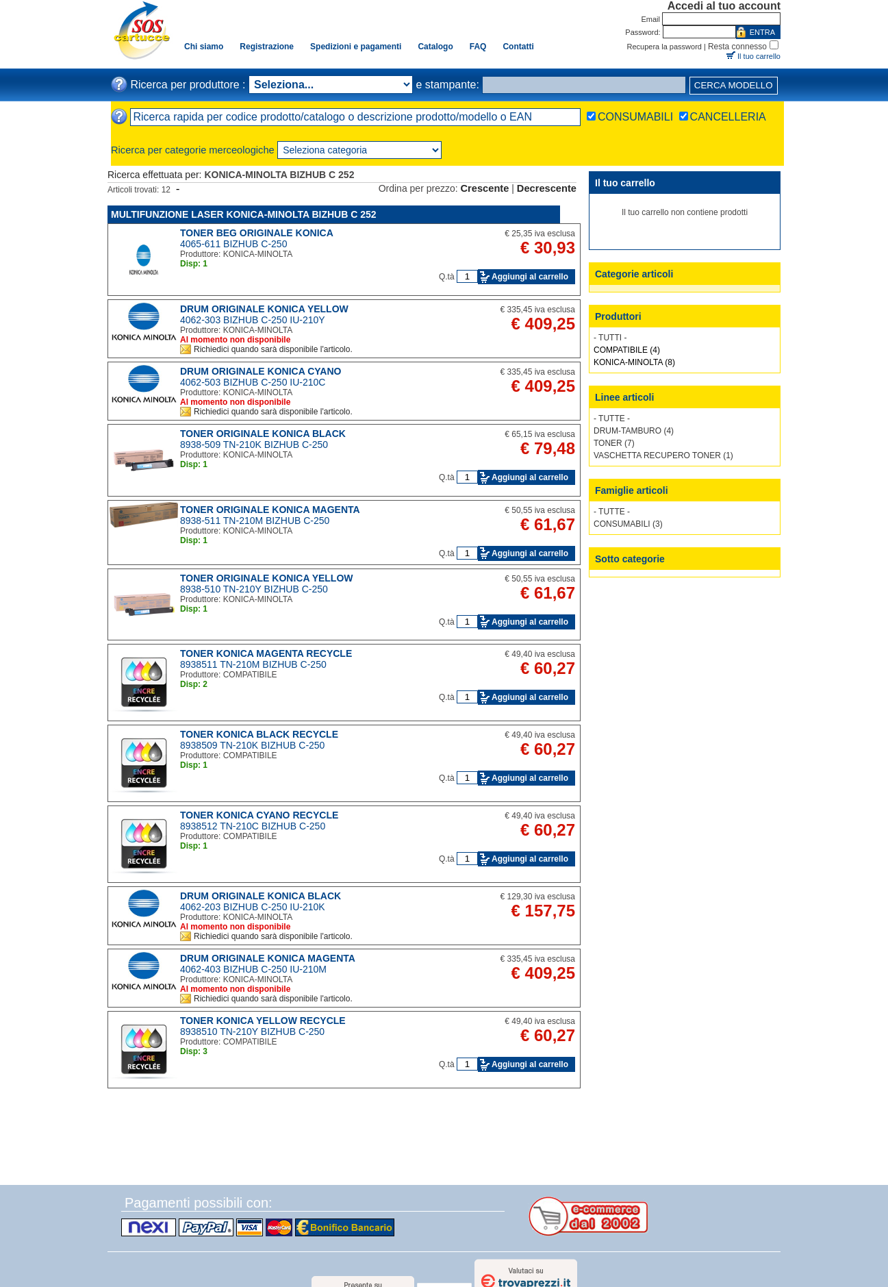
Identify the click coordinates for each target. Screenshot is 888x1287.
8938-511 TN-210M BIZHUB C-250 (254, 520)
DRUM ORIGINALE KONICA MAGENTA (267, 958)
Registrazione (267, 46)
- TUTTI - (610, 337)
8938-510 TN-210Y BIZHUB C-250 (254, 589)
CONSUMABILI (635, 117)
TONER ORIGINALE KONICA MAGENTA (270, 509)
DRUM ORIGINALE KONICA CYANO (260, 371)
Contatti (518, 46)
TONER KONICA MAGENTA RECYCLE (266, 653)
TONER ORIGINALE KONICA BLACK (263, 433)
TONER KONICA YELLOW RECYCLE (263, 1020)
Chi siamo (203, 46)
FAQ (478, 46)
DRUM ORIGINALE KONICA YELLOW (264, 308)
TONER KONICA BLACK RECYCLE (259, 734)
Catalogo (435, 46)
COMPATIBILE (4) (627, 350)
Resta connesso (737, 46)
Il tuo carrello (759, 56)
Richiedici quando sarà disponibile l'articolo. (273, 349)
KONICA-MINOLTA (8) (634, 362)
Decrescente (546, 188)
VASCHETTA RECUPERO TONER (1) (663, 455)
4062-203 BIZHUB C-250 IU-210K (252, 906)
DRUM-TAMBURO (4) (634, 431)
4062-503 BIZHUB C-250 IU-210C (252, 382)
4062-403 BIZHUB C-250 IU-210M (253, 969)
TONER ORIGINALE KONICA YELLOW (266, 578)
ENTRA (762, 32)
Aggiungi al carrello (530, 277)
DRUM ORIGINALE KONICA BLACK (260, 895)
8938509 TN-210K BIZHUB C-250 (252, 745)
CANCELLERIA (728, 117)
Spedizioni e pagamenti (355, 46)
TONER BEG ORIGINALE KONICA (256, 232)
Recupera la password (664, 46)
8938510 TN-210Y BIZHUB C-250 (252, 1031)
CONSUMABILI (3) (628, 524)
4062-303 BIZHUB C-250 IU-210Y (252, 319)
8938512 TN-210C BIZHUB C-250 (252, 826)
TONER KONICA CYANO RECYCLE (259, 815)
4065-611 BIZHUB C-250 (233, 243)
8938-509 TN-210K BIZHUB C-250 (254, 444)
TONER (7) (614, 443)
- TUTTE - (612, 418)
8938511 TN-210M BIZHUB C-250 (253, 664)
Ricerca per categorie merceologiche (193, 150)
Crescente (485, 188)
